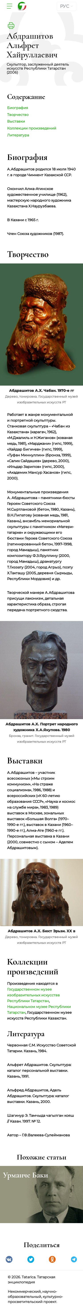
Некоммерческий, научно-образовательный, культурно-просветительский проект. (35, 1296)
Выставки (16, 121)
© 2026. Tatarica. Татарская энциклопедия (31, 1279)
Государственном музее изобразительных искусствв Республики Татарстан (33, 995)
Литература (18, 135)
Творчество (18, 115)
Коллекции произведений (31, 128)
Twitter (30, 1259)
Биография (17, 108)
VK (9, 1259)
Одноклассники (52, 1259)
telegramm (73, 1259)
